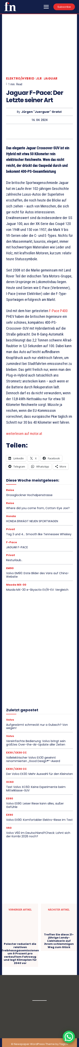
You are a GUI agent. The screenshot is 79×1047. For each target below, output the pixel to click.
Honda (11, 516)
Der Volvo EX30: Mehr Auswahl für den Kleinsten (39, 774)
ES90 (9, 798)
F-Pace (11, 542)
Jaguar (51, 78)
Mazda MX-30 (16, 584)
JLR (39, 78)
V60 (9, 828)
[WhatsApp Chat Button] (69, 1037)
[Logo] (10, 6)
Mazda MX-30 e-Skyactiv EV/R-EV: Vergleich (37, 590)
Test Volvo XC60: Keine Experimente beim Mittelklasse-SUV (36, 788)
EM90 (10, 568)
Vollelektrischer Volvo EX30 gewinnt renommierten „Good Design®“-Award (33, 759)
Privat (10, 529)
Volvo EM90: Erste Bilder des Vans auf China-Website (37, 575)
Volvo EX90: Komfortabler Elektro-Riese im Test (39, 820)
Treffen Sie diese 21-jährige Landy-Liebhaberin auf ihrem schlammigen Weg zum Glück (59, 941)
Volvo (10, 719)
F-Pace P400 (58, 311)
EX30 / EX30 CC (16, 752)
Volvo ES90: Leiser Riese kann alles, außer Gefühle (35, 805)
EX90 (9, 814)
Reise (10, 490)
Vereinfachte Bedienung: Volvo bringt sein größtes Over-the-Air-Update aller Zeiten (36, 743)
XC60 (10, 782)
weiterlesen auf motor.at (24, 433)
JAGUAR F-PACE (17, 547)
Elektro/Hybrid (20, 78)
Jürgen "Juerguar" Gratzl (41, 112)
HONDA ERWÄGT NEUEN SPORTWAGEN (32, 521)
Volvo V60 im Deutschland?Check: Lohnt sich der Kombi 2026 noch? (38, 834)
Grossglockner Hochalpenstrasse (29, 495)
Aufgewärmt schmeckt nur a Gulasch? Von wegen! (37, 726)
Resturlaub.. (14, 560)
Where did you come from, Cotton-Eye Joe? (38, 508)
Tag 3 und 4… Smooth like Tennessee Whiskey (38, 534)
